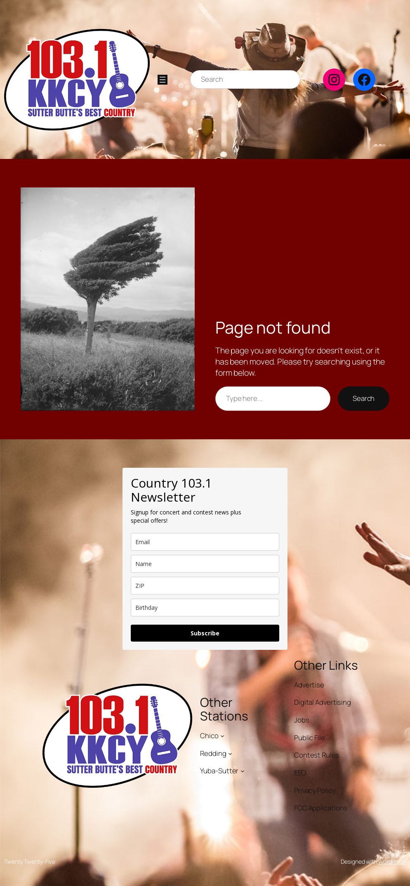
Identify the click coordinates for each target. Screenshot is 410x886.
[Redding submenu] (230, 753)
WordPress (392, 861)
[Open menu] (162, 80)
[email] (205, 542)
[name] (205, 564)
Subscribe (205, 633)
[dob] (205, 607)
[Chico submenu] (222, 736)
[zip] (205, 586)
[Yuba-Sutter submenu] (242, 771)
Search (364, 398)
